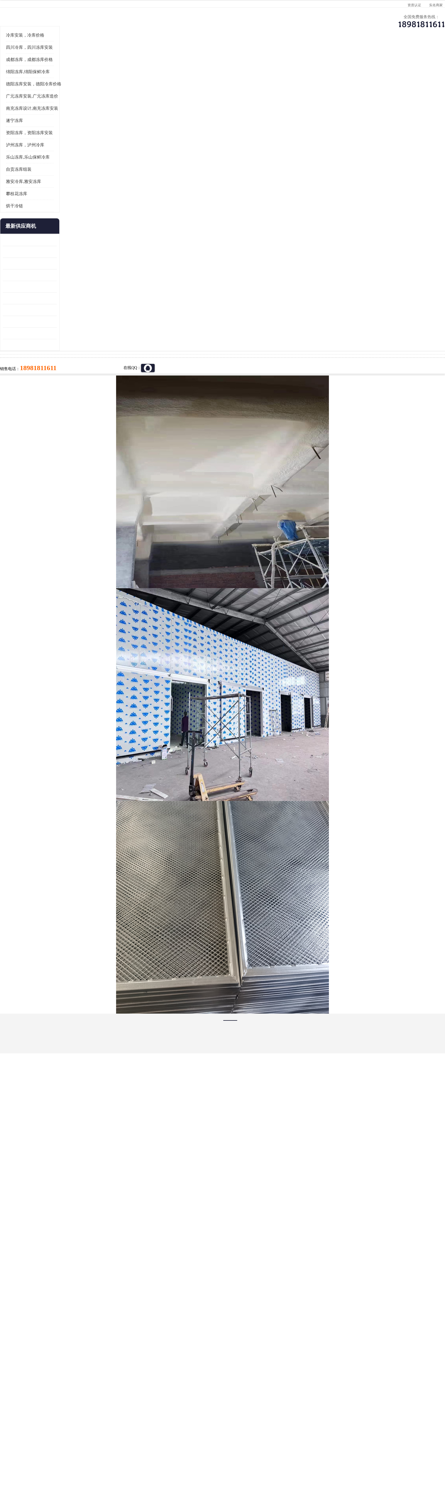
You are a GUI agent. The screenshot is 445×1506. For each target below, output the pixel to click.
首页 (76, 70)
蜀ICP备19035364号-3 (123, 1458)
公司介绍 (221, 55)
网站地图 (157, 1473)
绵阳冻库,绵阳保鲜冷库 (80, 142)
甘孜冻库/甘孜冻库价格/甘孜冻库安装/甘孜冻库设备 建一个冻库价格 (249, 1402)
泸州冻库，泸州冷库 (77, 215)
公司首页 (76, 55)
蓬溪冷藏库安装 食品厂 (75, 380)
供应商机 (125, 55)
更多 (105, 296)
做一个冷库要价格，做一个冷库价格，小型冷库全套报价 (307, 1402)
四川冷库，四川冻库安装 (81, 117)
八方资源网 (100, 1473)
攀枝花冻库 (68, 263)
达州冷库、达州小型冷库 (126, 70)
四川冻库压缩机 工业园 (75, 391)
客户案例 (317, 55)
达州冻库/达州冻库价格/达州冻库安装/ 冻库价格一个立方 (171, 1402)
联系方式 (366, 55)
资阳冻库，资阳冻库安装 (81, 203)
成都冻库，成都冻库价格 (81, 129)
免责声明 (119, 1473)
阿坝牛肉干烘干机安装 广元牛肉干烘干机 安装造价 (82, 333)
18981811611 (279, 183)
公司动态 (269, 55)
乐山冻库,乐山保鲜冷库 (80, 227)
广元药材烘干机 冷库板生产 (79, 415)
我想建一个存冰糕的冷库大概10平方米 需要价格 (368, 1402)
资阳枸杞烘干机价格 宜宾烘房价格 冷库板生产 (82, 368)
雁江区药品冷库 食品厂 (75, 345)
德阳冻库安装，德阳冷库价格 (86, 154)
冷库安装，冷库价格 (77, 105)
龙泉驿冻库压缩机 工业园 (77, 322)
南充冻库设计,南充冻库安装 (84, 178)
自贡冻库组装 (71, 239)
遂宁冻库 (66, 190)
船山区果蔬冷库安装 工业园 (79, 357)
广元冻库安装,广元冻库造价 (84, 166)
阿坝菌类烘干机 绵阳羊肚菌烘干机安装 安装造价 (82, 403)
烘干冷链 (66, 276)
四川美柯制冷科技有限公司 (91, 1466)
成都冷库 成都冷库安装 (84, 1402)
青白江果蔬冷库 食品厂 (75, 310)
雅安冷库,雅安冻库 (75, 251)
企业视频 (173, 55)
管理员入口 (138, 1473)
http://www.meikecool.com (147, 1252)
